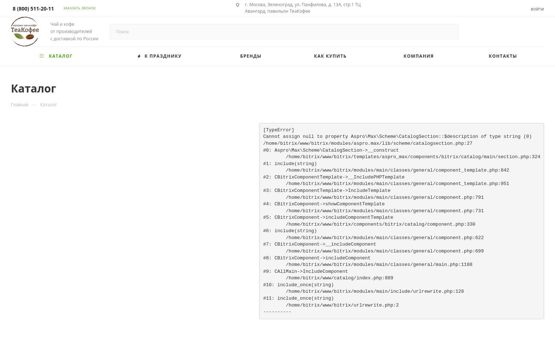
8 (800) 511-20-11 (33, 8)
